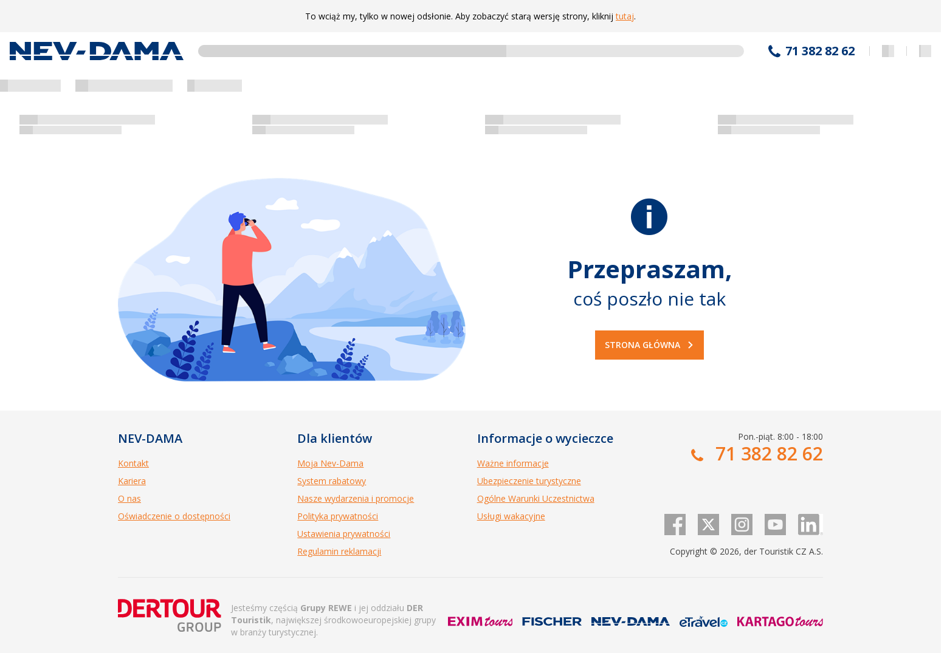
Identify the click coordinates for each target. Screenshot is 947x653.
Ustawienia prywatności (343, 533)
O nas (129, 498)
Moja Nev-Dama (330, 463)
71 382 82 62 (820, 51)
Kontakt (133, 463)
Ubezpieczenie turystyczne (529, 481)
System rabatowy (331, 481)
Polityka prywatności (337, 516)
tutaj (625, 16)
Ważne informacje (513, 463)
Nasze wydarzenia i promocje (355, 498)
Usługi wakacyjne (511, 516)
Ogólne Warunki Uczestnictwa (535, 498)
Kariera (132, 481)
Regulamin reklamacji (339, 551)
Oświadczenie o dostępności (174, 516)
